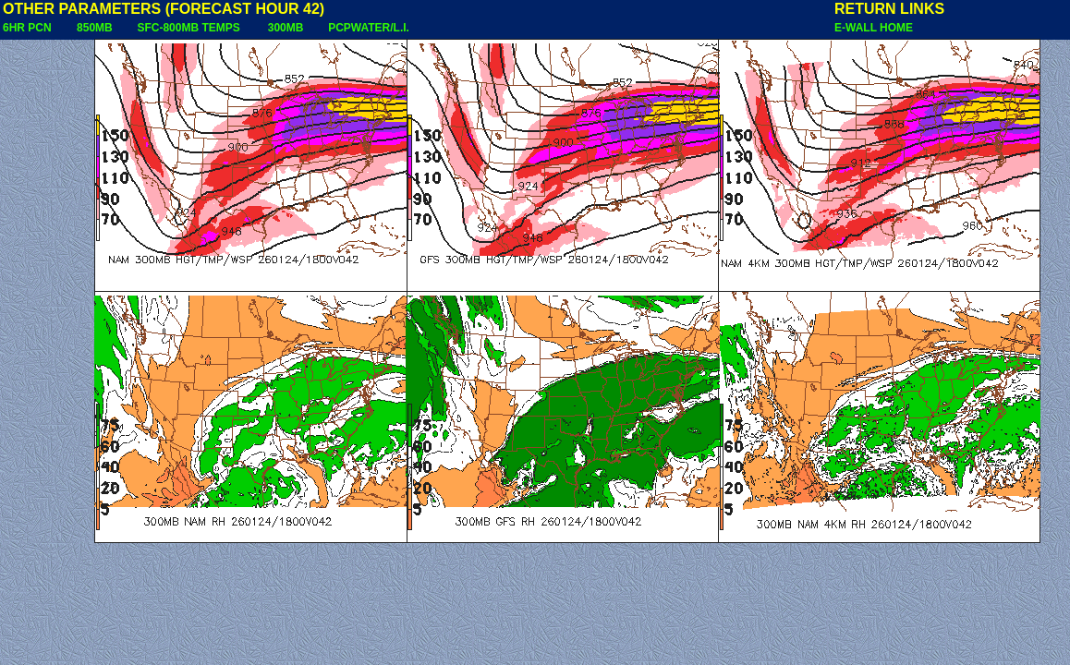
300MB (286, 27)
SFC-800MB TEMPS (188, 27)
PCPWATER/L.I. (368, 27)
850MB (95, 27)
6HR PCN (27, 27)
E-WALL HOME (873, 27)
